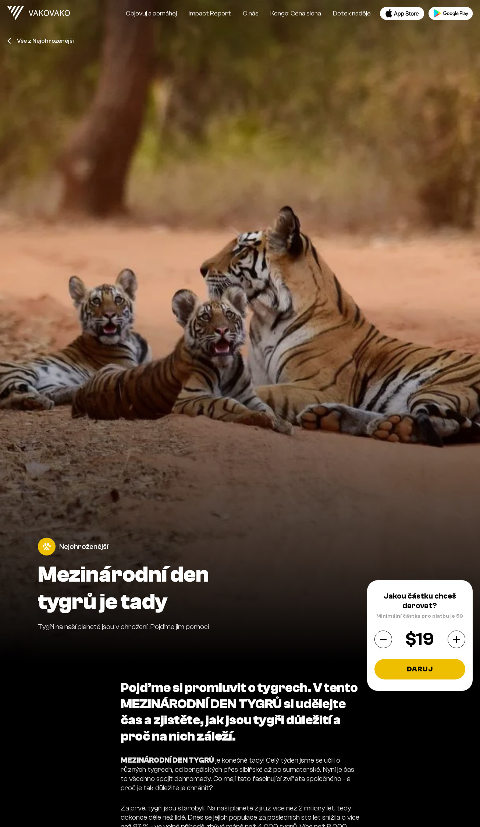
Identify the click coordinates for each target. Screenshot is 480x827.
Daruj (420, 669)
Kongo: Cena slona (295, 13)
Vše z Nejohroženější (40, 41)
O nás (251, 13)
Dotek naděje (352, 13)
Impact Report (210, 13)
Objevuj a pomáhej (151, 13)
